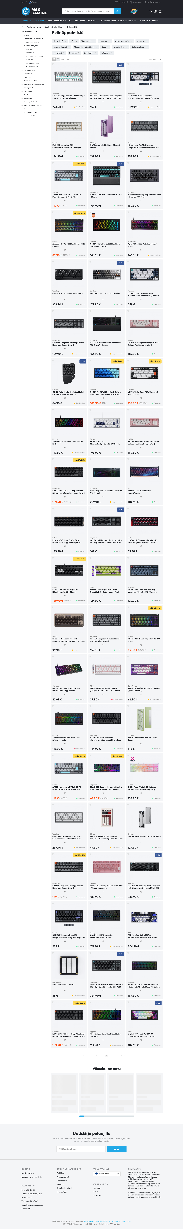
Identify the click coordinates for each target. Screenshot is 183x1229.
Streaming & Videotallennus (34, 84)
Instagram (97, 1195)
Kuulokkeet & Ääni (30, 81)
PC (70, 21)
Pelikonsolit (79, 21)
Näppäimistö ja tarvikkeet (53, 27)
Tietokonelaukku (30, 116)
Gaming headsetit (65, 1188)
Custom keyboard (32, 46)
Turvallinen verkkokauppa (32, 1205)
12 (121, 1056)
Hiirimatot (27, 77)
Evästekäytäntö (28, 1190)
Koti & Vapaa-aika (127, 21)
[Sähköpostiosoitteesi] (81, 1149)
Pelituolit (92, 21)
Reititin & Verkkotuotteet (33, 105)
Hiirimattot (62, 1192)
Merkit (155, 21)
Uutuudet (39, 21)
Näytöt (26, 35)
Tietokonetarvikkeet (56, 21)
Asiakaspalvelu (154, 2)
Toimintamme (89, 1221)
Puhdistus (29, 60)
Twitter (96, 1192)
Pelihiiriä (61, 1173)
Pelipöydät (28, 91)
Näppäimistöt (63, 1177)
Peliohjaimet (28, 88)
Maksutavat (26, 1197)
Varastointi (28, 98)
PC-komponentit (30, 109)
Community (136, 2)
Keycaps (29, 49)
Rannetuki (30, 53)
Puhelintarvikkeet (107, 21)
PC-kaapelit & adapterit (33, 102)
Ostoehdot (127, 1221)
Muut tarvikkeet (32, 67)
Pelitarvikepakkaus (33, 63)
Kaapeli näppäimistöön (34, 56)
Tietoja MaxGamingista (31, 1194)
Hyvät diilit (144, 21)
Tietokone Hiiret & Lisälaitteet (30, 72)
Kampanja (28, 21)
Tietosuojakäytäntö (29, 1201)
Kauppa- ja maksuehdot (31, 1177)
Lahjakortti (123, 2)
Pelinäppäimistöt (71, 27)
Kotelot (26, 95)
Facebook (97, 1188)
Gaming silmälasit (30, 112)
